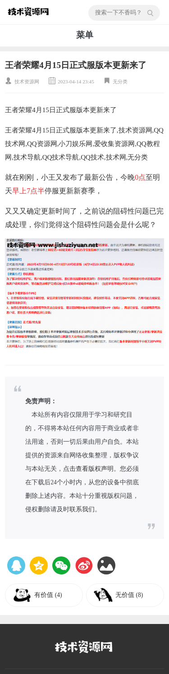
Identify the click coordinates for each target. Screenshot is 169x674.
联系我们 (82, 509)
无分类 (120, 81)
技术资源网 (26, 81)
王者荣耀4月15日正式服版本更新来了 (75, 65)
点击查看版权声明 (88, 468)
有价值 (48, 595)
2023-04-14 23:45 (76, 81)
